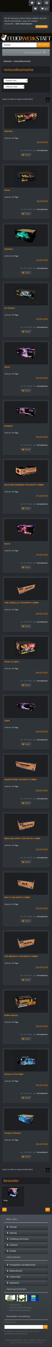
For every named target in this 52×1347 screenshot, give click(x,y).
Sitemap (12, 1227)
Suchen (43, 45)
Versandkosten (42, 150)
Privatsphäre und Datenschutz (21, 1265)
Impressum (13, 1283)
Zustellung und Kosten (18, 1239)
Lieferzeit (12, 1245)
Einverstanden (41, 27)
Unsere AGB (13, 1277)
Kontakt (11, 1251)
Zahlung (12, 1233)
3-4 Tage (15, 138)
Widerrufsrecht (14, 1271)
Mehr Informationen (23, 24)
